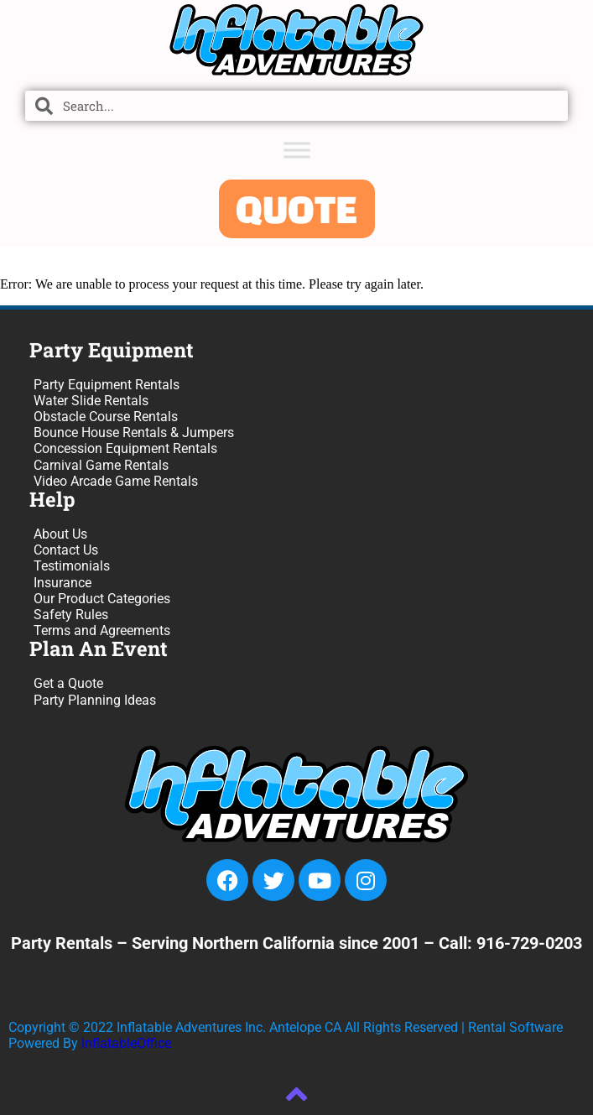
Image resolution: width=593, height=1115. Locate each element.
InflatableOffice (126, 1043)
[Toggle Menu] (296, 150)
